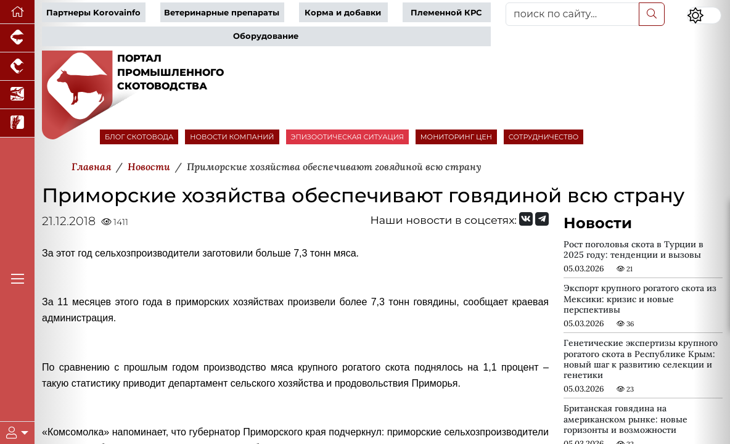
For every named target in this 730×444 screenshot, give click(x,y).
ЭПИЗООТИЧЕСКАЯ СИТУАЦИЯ (347, 137)
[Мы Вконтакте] (526, 219)
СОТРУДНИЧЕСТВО (544, 137)
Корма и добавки (343, 12)
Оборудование (265, 36)
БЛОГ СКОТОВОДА (139, 137)
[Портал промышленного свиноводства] (17, 38)
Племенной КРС (446, 12)
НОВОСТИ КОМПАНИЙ (232, 137)
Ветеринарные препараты (221, 12)
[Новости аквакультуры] (17, 95)
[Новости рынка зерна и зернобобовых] (17, 123)
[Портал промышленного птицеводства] (17, 66)
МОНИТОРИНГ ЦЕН (456, 137)
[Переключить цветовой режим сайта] (704, 15)
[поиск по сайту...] (572, 14)
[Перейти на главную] (17, 12)
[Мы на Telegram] (542, 219)
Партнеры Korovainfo (93, 12)
